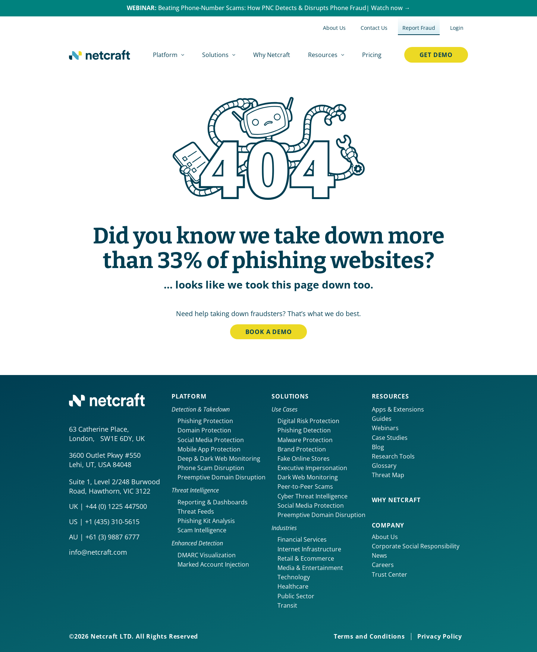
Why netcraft (396, 500)
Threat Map (388, 475)
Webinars (385, 428)
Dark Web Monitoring (307, 477)
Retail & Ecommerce (305, 558)
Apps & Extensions (398, 409)
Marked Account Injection (213, 564)
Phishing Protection (205, 421)
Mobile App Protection (209, 449)
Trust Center (389, 574)
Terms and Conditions (369, 636)
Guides (382, 419)
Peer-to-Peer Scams (305, 486)
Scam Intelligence (202, 530)
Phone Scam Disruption (211, 468)
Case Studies (390, 438)
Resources (390, 396)
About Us (385, 537)
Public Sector (295, 596)
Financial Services (302, 539)
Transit (287, 605)
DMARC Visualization (207, 555)
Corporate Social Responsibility (415, 546)
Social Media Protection (211, 440)
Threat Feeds (196, 511)
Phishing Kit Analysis (206, 521)
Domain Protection (204, 430)
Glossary (384, 466)
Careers (383, 565)
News (379, 555)
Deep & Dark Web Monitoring (219, 458)
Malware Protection (305, 440)
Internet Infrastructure (309, 549)
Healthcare (292, 586)
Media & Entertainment (310, 568)
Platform (189, 396)
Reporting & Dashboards (213, 502)
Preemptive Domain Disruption (222, 477)
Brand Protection (301, 449)
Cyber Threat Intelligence (312, 496)
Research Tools (393, 456)
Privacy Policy (439, 636)
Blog (378, 447)
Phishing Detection (304, 430)
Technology (293, 577)
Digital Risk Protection (308, 421)
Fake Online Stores (303, 458)
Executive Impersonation (312, 468)
